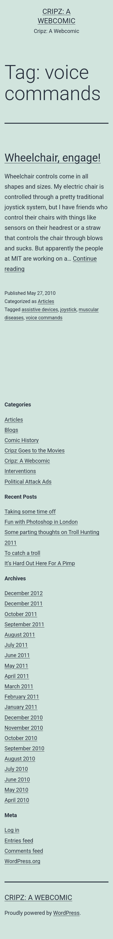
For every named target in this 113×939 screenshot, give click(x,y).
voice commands (44, 318)
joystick (68, 309)
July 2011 (16, 645)
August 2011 (20, 634)
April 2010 (17, 800)
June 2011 (17, 655)
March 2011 (19, 686)
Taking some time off (30, 511)
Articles (46, 301)
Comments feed (24, 851)
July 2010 (16, 769)
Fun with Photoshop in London (41, 522)
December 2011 (24, 603)
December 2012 (24, 593)
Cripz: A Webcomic (27, 461)
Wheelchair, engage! (53, 158)
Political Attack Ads (28, 481)
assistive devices (40, 309)
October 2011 (21, 614)
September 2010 (24, 748)
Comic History (22, 440)
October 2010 (21, 738)
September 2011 (24, 624)
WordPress (66, 913)
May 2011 (16, 666)
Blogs (11, 430)
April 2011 (17, 676)
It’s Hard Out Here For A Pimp (40, 563)
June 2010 (17, 779)
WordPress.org (22, 861)
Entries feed (19, 840)
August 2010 (20, 758)
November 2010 (24, 728)
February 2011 (22, 696)
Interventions (20, 471)
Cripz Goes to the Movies (34, 450)
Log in (12, 830)
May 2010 (16, 790)
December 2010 (24, 717)
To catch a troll (22, 553)
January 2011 (21, 707)
